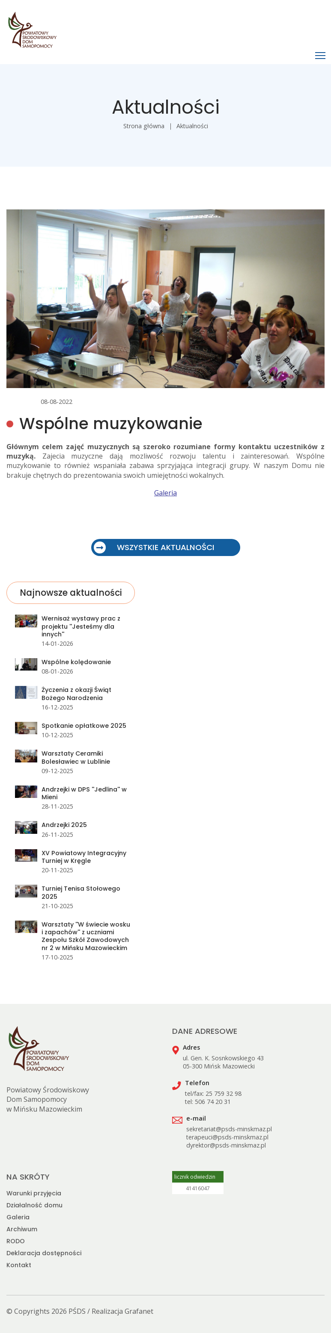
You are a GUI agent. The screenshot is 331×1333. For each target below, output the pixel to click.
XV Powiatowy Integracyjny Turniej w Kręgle (84, 857)
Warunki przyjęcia (33, 1193)
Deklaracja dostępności (43, 1253)
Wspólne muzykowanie (111, 424)
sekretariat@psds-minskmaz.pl (229, 1129)
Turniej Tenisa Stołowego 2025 (81, 892)
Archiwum (21, 1229)
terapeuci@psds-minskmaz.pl (227, 1137)
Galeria (165, 492)
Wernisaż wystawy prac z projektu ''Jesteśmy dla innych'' (81, 626)
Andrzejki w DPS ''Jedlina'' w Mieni (84, 793)
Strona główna (143, 126)
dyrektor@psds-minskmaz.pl (226, 1145)
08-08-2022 (56, 401)
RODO (15, 1241)
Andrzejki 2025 (64, 825)
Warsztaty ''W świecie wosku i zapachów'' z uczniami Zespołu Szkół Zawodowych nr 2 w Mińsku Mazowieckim (86, 936)
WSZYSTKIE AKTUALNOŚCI (154, 547)
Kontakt (18, 1265)
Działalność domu (34, 1205)
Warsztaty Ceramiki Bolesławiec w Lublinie (76, 757)
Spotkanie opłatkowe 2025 (84, 725)
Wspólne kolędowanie (76, 662)
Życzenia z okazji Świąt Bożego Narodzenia (76, 694)
